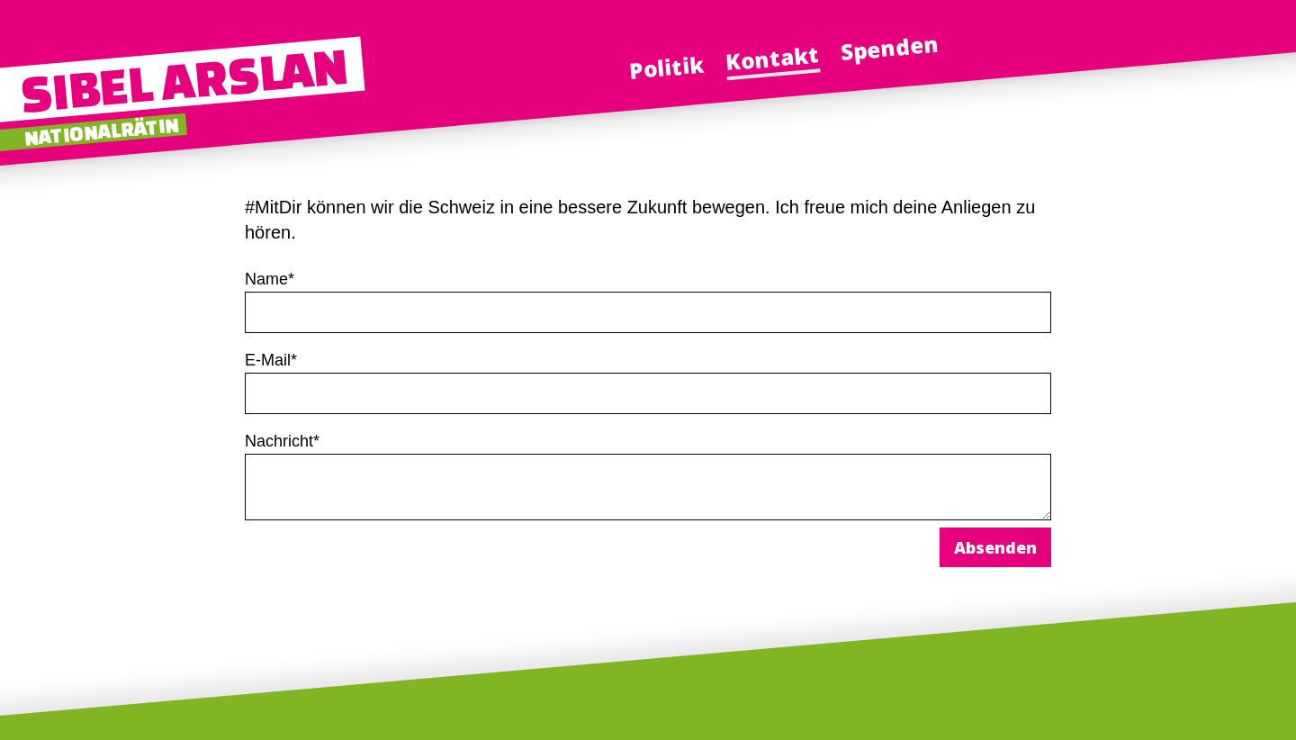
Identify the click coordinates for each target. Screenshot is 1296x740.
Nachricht (282, 441)
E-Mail (271, 360)
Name (269, 279)
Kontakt (772, 58)
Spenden (889, 48)
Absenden (995, 547)
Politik (667, 67)
